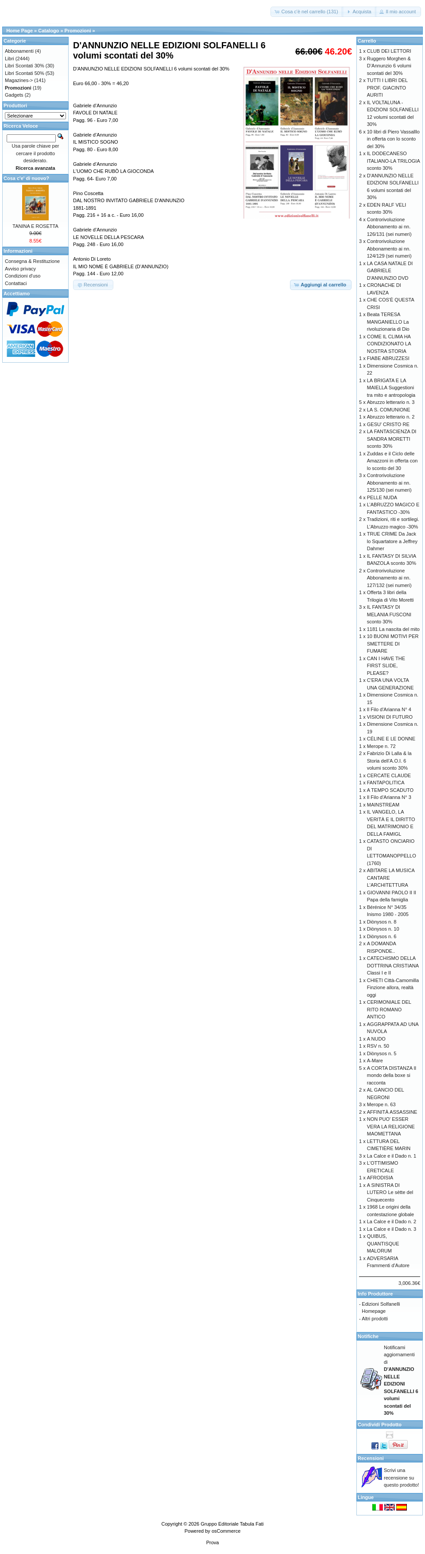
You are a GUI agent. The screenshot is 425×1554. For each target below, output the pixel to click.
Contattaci (16, 283)
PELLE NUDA (382, 497)
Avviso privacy (20, 268)
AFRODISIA (380, 1177)
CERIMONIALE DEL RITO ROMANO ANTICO (389, 1009)
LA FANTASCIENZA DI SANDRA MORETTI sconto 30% (392, 439)
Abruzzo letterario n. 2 (391, 416)
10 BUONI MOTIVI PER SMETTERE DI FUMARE (393, 644)
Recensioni (371, 1458)
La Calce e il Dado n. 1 (391, 1156)
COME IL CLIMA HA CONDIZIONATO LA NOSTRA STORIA (389, 344)
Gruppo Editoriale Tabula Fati (232, 1524)
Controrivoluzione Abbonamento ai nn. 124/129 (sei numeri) (389, 248)
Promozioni (78, 30)
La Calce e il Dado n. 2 (391, 1221)
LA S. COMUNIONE (388, 409)
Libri (9, 58)
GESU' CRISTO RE (388, 424)
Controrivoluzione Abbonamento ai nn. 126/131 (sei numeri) (389, 227)
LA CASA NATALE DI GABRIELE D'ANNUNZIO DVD (390, 271)
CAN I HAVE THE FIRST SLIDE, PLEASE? (386, 666)
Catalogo (48, 30)
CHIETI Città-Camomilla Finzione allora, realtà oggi (393, 988)
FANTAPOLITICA (386, 782)
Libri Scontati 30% (24, 65)
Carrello (367, 40)
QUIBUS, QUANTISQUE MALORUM (383, 1243)
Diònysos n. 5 (382, 1053)
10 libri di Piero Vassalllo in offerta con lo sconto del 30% (393, 139)
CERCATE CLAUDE (389, 775)
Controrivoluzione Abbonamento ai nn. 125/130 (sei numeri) (389, 483)
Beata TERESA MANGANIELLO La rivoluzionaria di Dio (388, 322)
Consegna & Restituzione (32, 261)
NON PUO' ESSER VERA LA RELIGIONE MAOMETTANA (391, 1126)
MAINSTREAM (383, 804)
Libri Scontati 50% (24, 73)
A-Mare (375, 1060)
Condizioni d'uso (22, 275)
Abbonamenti (19, 51)
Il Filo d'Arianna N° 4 (389, 709)
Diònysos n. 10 (383, 929)
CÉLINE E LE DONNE (391, 738)
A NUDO (376, 1038)
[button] (306, 12)
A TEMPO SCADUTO (390, 790)
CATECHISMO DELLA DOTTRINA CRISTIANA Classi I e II (393, 965)
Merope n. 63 (381, 1104)
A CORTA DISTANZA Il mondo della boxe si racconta (391, 1075)
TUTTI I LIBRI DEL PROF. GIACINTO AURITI (387, 88)
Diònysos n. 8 (382, 921)
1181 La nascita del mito (393, 629)
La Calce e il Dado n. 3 (391, 1229)
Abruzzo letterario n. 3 (391, 402)
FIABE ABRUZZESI (388, 358)
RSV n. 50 (378, 1046)
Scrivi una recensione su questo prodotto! (401, 1477)
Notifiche (368, 1336)
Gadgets (14, 95)
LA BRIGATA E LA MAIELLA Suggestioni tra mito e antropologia (391, 388)
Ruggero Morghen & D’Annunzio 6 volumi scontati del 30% (389, 66)
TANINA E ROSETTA (35, 226)
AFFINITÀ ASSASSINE (392, 1112)
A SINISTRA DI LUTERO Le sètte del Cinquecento (390, 1192)
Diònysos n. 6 (382, 936)
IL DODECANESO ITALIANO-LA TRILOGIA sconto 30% (393, 161)
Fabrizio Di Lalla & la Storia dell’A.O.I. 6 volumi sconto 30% (389, 761)
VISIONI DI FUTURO (390, 717)
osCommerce (226, 1531)
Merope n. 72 (381, 746)
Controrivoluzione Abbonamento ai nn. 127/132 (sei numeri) (389, 578)
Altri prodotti (375, 1318)
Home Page (19, 30)
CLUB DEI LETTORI (389, 51)
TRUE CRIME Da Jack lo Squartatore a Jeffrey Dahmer (392, 541)
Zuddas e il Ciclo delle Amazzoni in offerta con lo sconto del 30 (392, 461)
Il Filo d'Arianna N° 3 (389, 797)
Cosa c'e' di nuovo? (26, 178)
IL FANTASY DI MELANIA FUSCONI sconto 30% (389, 614)
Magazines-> (19, 80)
